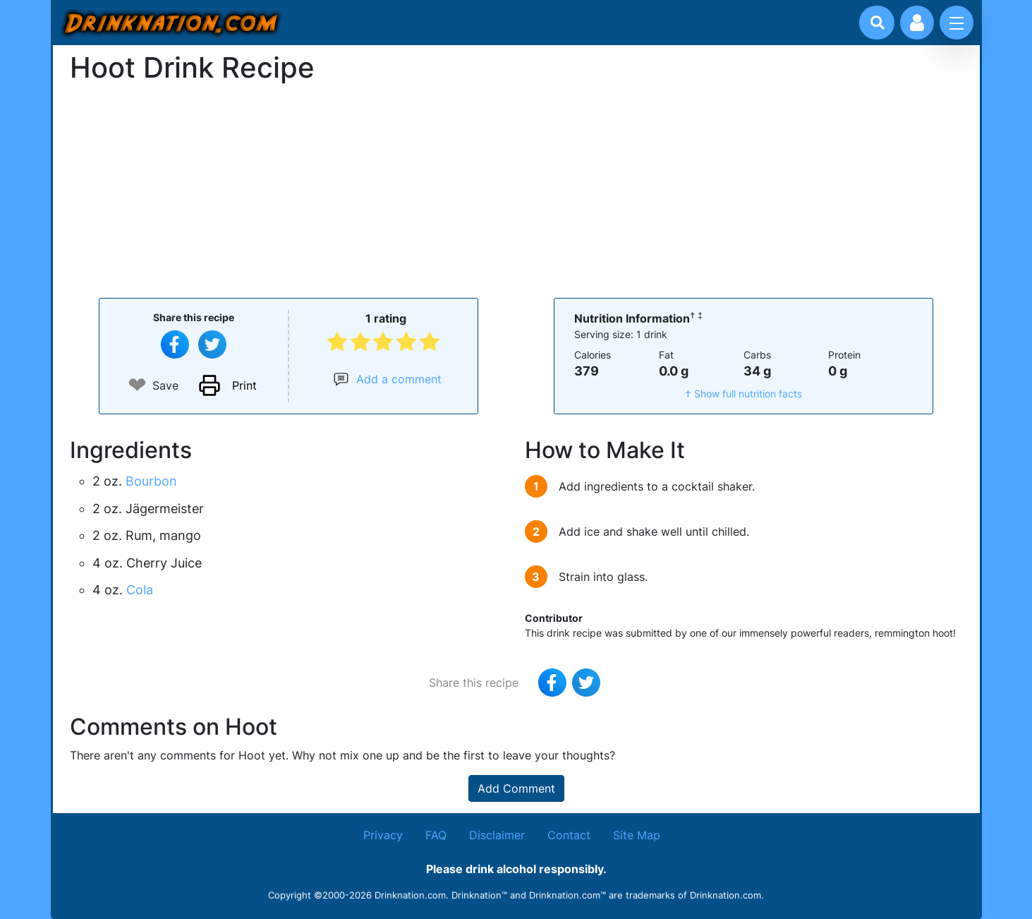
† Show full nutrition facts (743, 394)
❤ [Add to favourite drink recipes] (137, 385)
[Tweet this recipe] (212, 344)
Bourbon (151, 481)
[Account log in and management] (917, 23)
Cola (139, 589)
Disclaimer (497, 835)
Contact (568, 835)
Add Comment (516, 788)
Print (244, 385)
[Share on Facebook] (175, 344)
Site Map (636, 835)
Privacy (383, 835)
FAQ (436, 835)
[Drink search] (877, 23)
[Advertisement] (516, 189)
